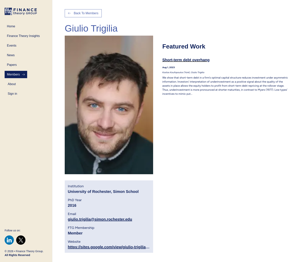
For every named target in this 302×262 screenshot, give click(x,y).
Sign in (12, 93)
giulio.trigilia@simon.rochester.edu (100, 219)
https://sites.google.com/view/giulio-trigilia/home (112, 247)
